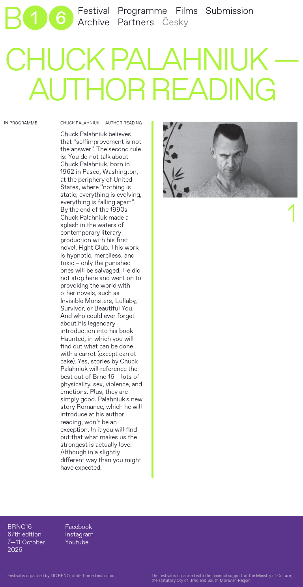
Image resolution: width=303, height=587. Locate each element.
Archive (94, 22)
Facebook (78, 527)
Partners (136, 22)
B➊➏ (37, 19)
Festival (94, 11)
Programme (142, 11)
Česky (175, 22)
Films (187, 11)
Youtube (76, 542)
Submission (230, 11)
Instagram (79, 534)
